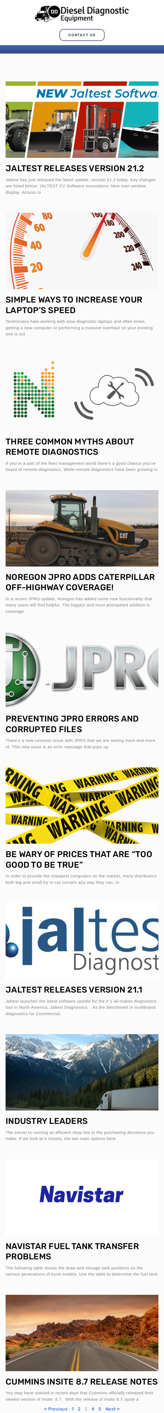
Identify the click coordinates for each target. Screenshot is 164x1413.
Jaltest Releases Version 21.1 (74, 990)
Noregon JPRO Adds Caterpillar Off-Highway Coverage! (80, 582)
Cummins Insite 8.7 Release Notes (82, 1382)
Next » (112, 1409)
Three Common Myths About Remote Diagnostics (70, 447)
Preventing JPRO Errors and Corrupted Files (72, 724)
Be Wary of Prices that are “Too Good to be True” (79, 859)
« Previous (55, 1409)
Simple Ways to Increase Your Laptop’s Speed (74, 305)
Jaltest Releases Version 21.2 (75, 168)
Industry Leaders (47, 1121)
